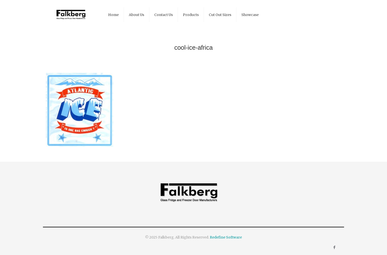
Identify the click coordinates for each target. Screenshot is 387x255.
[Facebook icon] (334, 247)
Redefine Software (226, 237)
